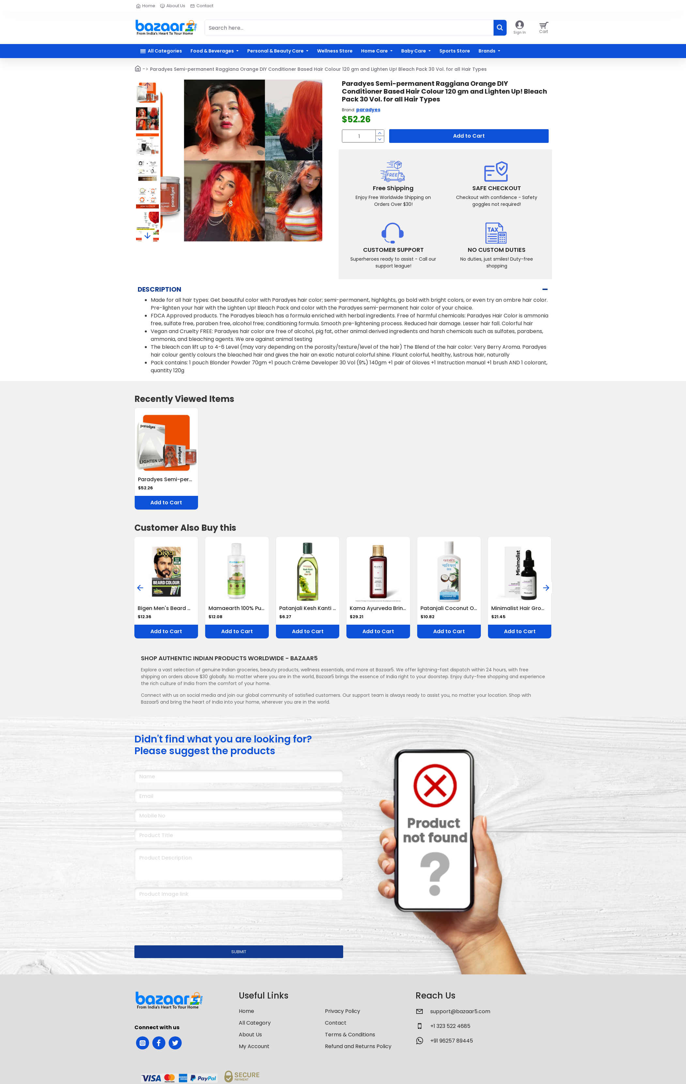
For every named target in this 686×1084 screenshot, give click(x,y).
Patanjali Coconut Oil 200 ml (449, 608)
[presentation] (180, 918)
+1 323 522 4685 (450, 1026)
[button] (147, 85)
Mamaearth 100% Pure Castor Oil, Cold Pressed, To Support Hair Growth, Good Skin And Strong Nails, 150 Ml (237, 608)
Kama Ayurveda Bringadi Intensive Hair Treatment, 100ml (378, 608)
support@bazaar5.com (460, 1011)
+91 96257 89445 (451, 1041)
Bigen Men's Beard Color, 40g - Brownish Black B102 (166, 608)
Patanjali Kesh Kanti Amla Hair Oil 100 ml (307, 608)
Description (159, 289)
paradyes (368, 109)
